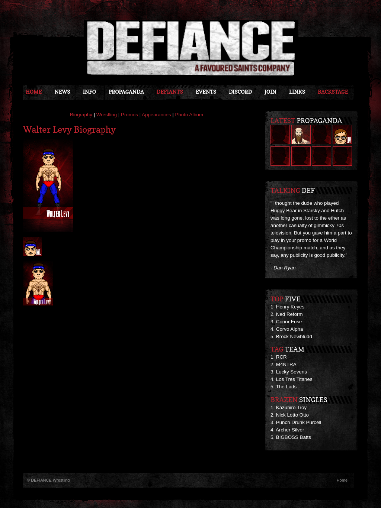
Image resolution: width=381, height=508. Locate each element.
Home (34, 91)
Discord (240, 91)
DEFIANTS (170, 91)
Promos (129, 114)
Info (89, 91)
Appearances (156, 114)
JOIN (270, 91)
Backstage (333, 91)
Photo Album (189, 114)
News (62, 91)
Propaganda (126, 91)
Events (205, 91)
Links (297, 91)
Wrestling (106, 114)
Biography (81, 114)
